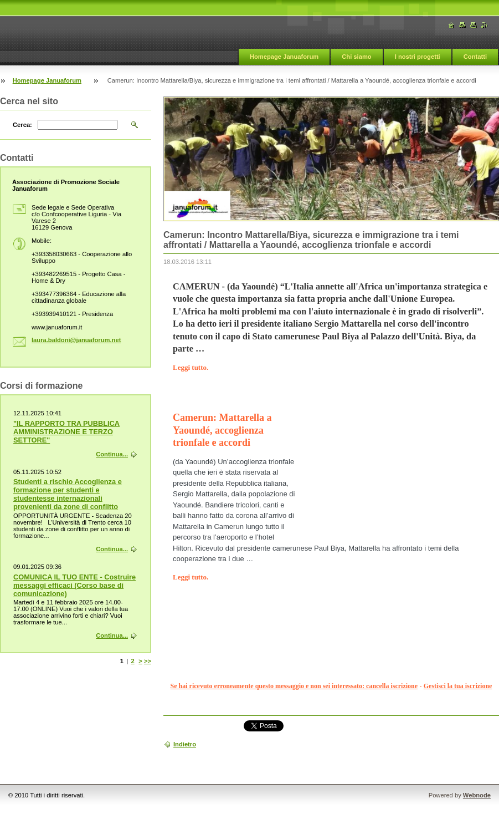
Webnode (477, 795)
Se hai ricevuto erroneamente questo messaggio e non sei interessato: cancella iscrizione (294, 686)
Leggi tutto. (190, 367)
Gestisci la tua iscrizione (458, 686)
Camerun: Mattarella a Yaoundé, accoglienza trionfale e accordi (222, 430)
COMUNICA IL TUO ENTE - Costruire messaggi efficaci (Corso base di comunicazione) (74, 585)
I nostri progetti (417, 56)
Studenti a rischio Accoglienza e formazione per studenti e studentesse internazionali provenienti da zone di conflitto (67, 494)
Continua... (112, 454)
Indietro (184, 744)
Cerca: (22, 124)
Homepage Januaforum (284, 56)
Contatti (475, 56)
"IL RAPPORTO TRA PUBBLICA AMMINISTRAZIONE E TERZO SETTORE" (66, 431)
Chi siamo (356, 56)
